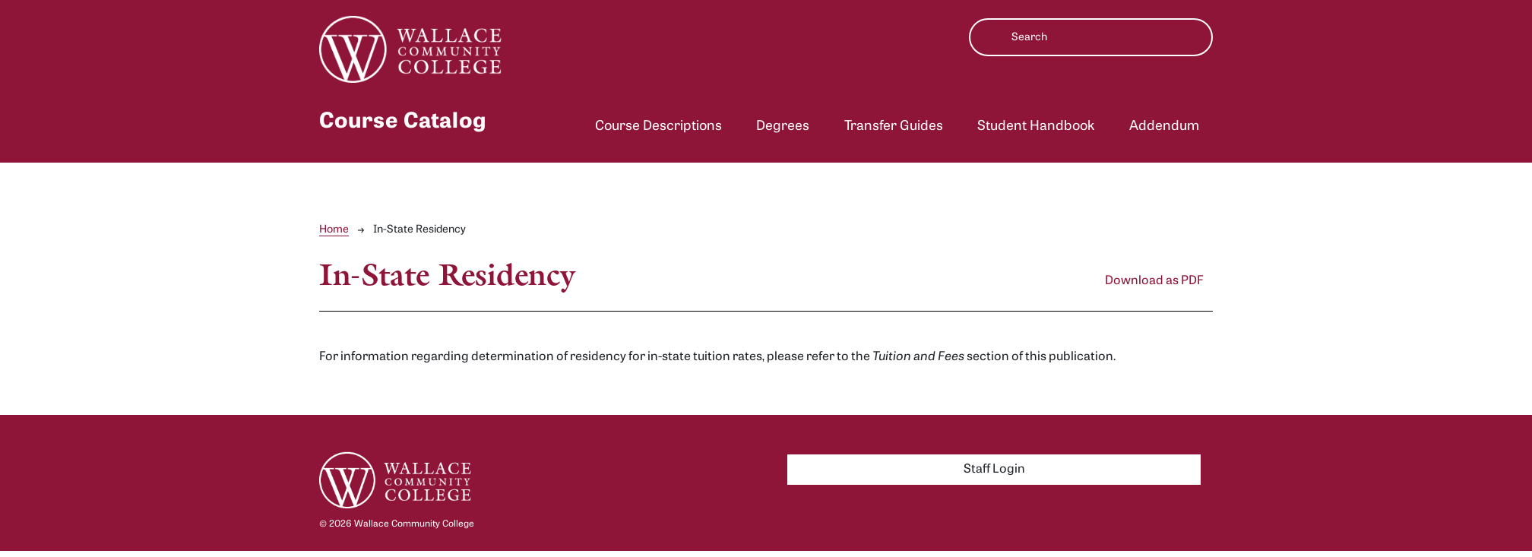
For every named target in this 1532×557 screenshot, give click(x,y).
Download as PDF (1154, 281)
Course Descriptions (658, 126)
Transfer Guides (893, 126)
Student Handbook (1035, 126)
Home (334, 230)
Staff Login (994, 470)
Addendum (1164, 126)
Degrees (782, 126)
